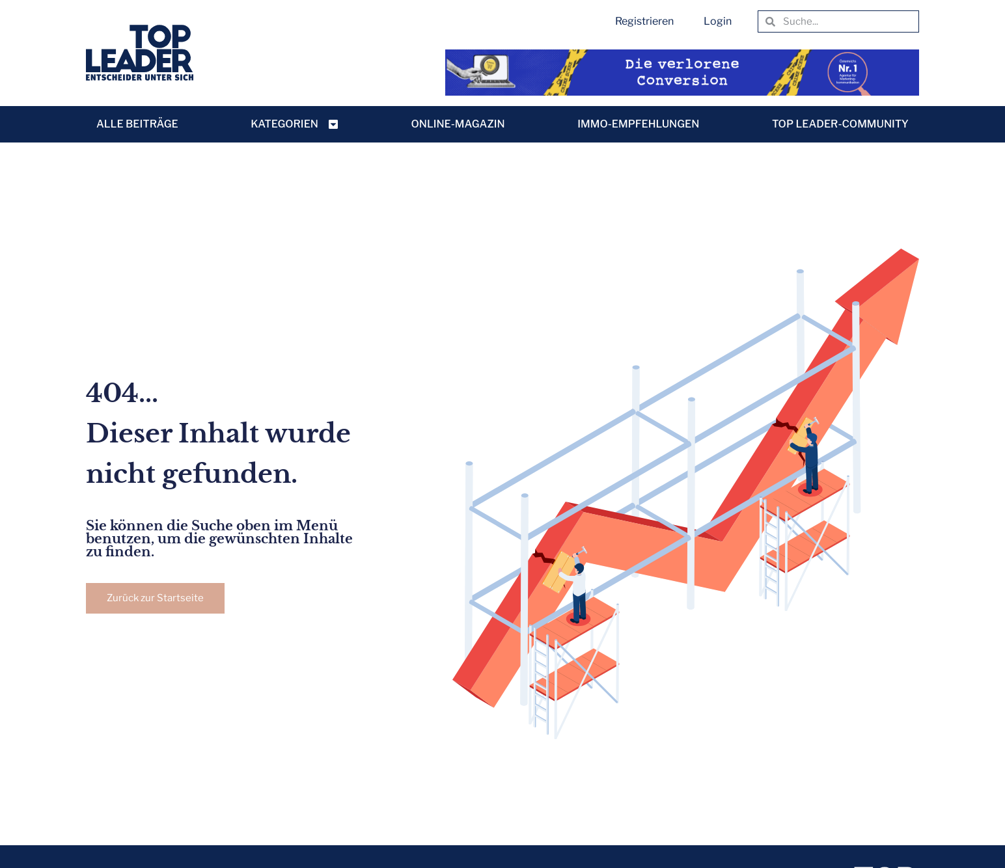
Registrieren (644, 21)
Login (718, 21)
